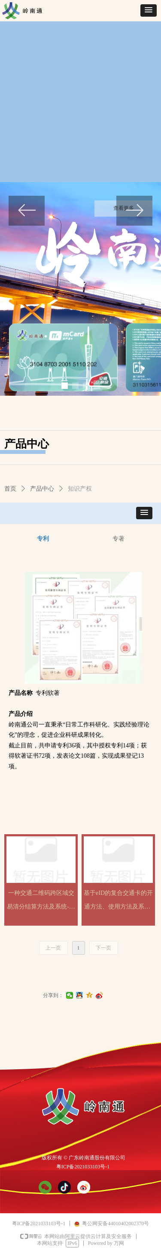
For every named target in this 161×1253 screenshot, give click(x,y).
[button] (148, 10)
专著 (118, 538)
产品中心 (42, 488)
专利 (43, 538)
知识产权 (80, 488)
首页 (10, 488)
